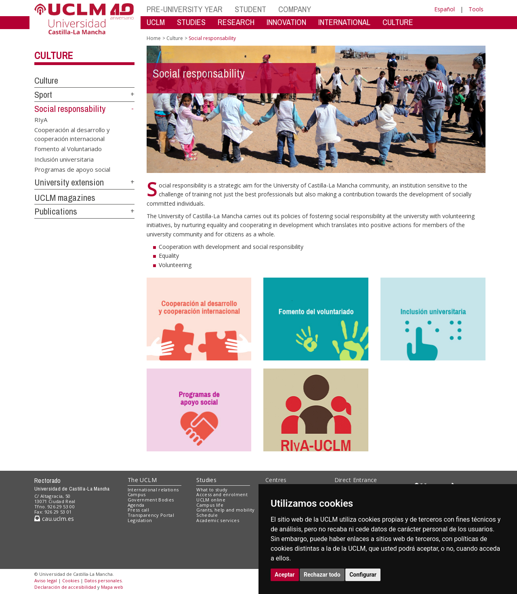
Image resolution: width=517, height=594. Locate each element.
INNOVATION (286, 22)
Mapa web (112, 587)
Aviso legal (45, 580)
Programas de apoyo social (72, 169)
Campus (137, 494)
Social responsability (69, 109)
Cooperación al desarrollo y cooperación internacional (72, 134)
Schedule (207, 515)
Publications (55, 211)
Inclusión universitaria (64, 159)
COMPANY (294, 9)
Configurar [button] (362, 574)
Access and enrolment (222, 494)
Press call (138, 510)
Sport (43, 94)
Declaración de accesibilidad (65, 587)
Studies (206, 480)
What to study (211, 490)
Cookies (70, 580)
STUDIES (191, 22)
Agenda (136, 505)
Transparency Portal (151, 515)
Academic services (217, 520)
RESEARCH (236, 22)
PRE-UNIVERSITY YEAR (185, 9)
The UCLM (142, 480)
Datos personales (103, 580)
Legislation (140, 520)
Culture (53, 55)
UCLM (156, 22)
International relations (153, 490)
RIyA (40, 119)
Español (444, 9)
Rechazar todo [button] (322, 574)
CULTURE (397, 22)
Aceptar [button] (285, 574)
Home (154, 38)
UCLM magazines (64, 198)
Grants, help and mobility (225, 510)
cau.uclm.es (54, 518)
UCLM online (210, 500)
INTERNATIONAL (344, 22)
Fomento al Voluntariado (68, 149)
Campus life (209, 505)
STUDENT (250, 9)
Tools (476, 9)
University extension (69, 182)
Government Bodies (151, 500)
